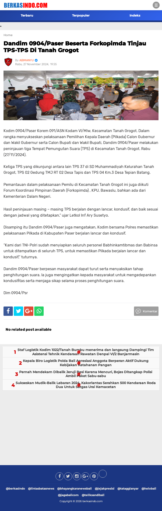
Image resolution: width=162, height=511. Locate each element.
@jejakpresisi (104, 488)
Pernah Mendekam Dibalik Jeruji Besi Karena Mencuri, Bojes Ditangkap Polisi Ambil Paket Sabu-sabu (85, 374)
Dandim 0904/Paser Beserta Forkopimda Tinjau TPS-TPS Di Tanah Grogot (75, 47)
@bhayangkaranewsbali (74, 488)
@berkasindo (15, 488)
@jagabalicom (68, 495)
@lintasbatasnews (41, 488)
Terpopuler (81, 15)
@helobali (148, 488)
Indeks (135, 15)
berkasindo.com (92, 501)
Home (8, 35)
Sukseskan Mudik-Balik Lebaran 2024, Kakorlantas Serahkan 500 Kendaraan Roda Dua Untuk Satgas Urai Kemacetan (86, 385)
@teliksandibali (93, 495)
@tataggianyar (127, 488)
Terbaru (27, 15)
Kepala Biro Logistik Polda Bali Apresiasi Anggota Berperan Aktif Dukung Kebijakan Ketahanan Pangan (85, 363)
